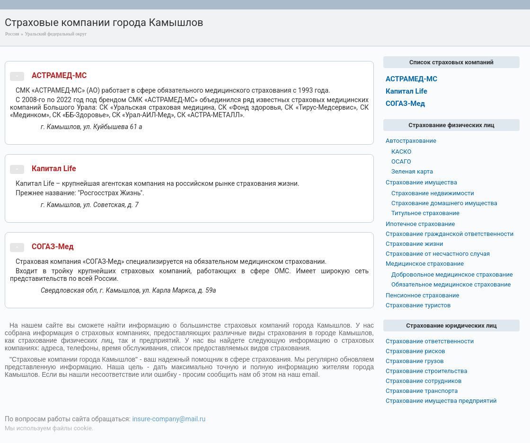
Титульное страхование (425, 213)
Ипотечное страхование (420, 223)
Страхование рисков (415, 351)
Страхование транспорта (422, 390)
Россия (12, 33)
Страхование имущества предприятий (441, 400)
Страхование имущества (421, 182)
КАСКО (401, 151)
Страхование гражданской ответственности (449, 233)
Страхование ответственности (430, 341)
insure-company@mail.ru (168, 419)
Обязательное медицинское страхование (451, 284)
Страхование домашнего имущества (444, 203)
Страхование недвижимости (432, 193)
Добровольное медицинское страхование (452, 274)
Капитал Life (54, 168)
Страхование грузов (415, 361)
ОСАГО (401, 161)
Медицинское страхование (425, 263)
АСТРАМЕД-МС (59, 75)
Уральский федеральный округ (56, 33)
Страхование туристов (418, 305)
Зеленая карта (412, 171)
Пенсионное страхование (422, 295)
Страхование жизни (414, 243)
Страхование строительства (427, 370)
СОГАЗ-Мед (53, 246)
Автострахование (411, 140)
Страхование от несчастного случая (438, 253)
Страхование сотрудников (423, 380)
